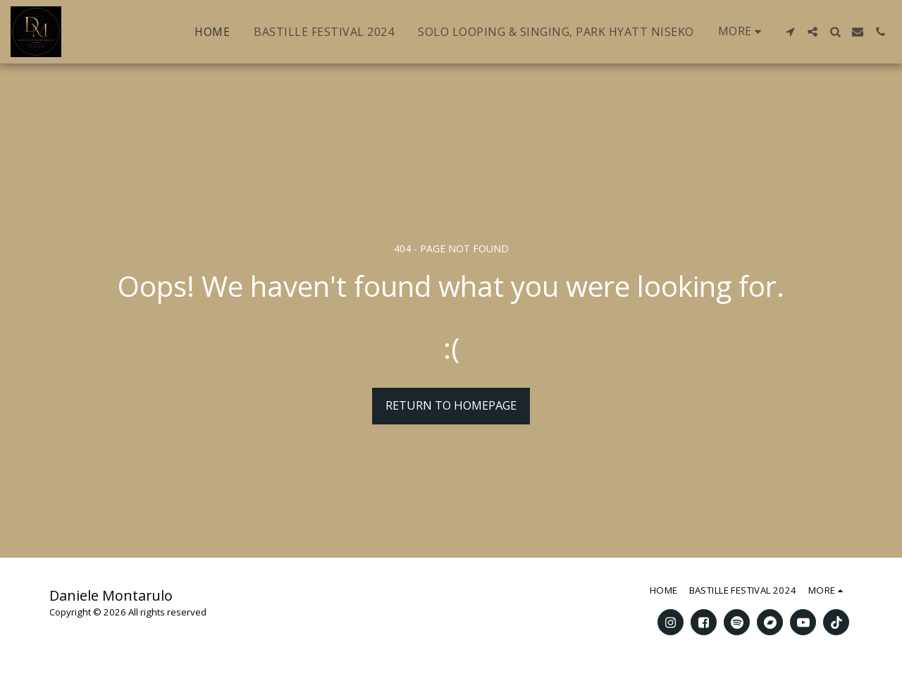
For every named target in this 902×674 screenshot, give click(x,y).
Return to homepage (451, 405)
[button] (790, 31)
